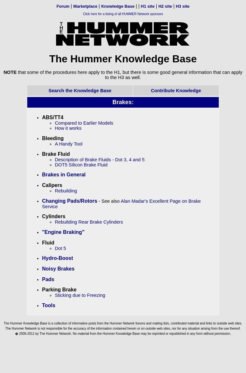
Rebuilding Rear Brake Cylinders (89, 222)
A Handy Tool (68, 144)
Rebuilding (66, 190)
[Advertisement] (123, 355)
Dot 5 (60, 248)
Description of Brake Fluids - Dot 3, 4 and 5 (99, 159)
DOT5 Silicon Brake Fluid (81, 164)
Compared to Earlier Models (84, 123)
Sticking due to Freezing (80, 295)
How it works (68, 128)
